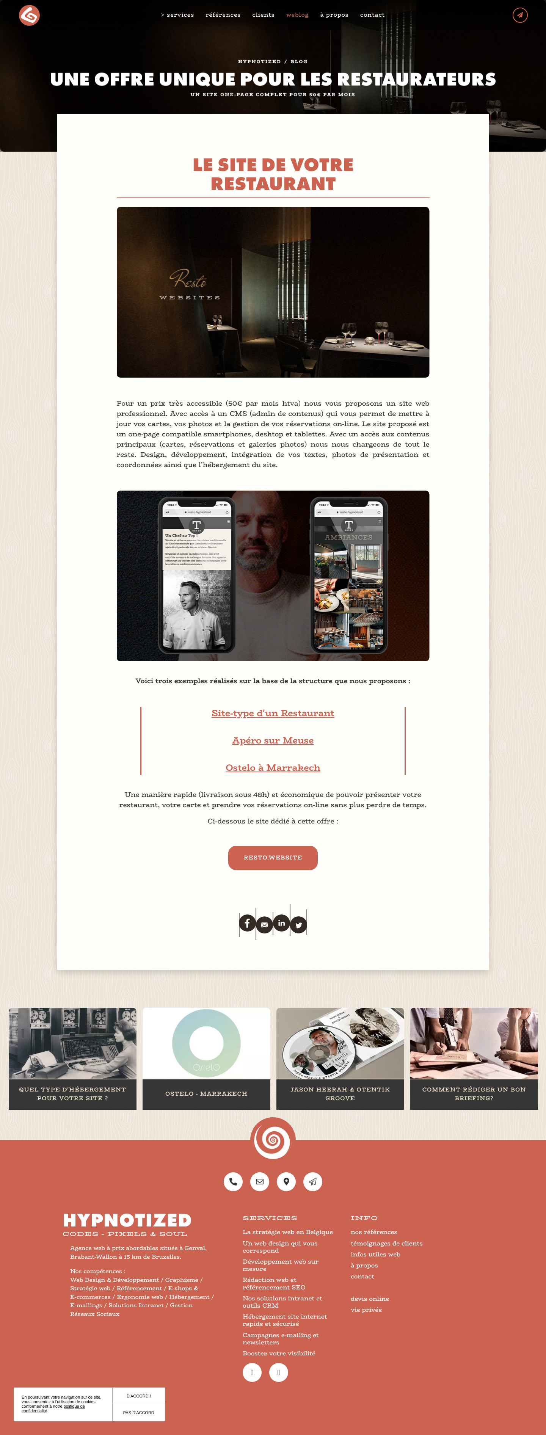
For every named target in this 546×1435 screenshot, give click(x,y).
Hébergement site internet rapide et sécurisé (285, 1320)
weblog (298, 15)
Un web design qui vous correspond (280, 1247)
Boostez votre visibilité (279, 1353)
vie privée (366, 1309)
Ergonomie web (140, 1297)
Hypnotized (259, 66)
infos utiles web (375, 1254)
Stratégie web (90, 1288)
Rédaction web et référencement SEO (274, 1283)
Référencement (139, 1288)
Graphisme (181, 1280)
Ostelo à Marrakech (273, 768)
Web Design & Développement (114, 1280)
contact (373, 15)
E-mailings (86, 1305)
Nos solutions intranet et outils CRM (282, 1302)
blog (299, 66)
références (224, 15)
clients (264, 15)
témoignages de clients (387, 1243)
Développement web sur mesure (280, 1265)
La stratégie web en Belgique (288, 1232)
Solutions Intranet (136, 1305)
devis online (370, 1298)
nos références (374, 1232)
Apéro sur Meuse (273, 741)
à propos (335, 15)
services (181, 15)
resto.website (273, 857)
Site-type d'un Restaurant (273, 713)
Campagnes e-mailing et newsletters (281, 1338)
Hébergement (189, 1297)
